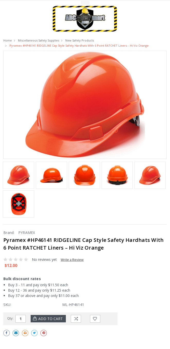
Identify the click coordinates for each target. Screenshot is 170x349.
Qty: (10, 318)
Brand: (9, 232)
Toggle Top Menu (85, 3)
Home (7, 40)
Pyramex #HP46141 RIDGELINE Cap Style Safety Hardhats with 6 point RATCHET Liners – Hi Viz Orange (79, 45)
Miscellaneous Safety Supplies (38, 40)
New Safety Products (79, 40)
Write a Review (72, 259)
